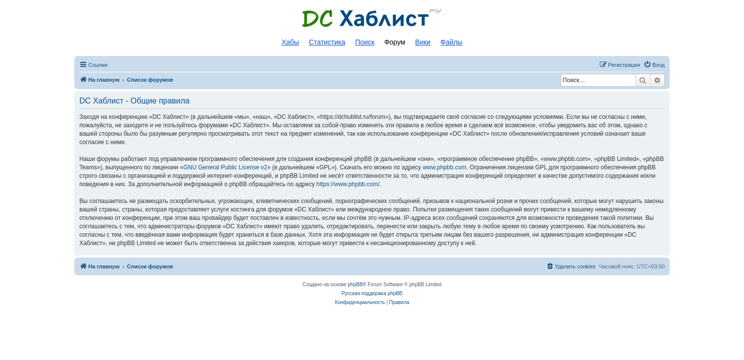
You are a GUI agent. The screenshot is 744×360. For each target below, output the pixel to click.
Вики (422, 42)
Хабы (290, 42)
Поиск (364, 42)
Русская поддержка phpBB (371, 293)
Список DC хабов (372, 18)
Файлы (451, 42)
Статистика (327, 42)
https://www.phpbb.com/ (348, 184)
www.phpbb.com (444, 167)
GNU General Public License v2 (225, 167)
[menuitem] (654, 65)
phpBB (355, 284)
